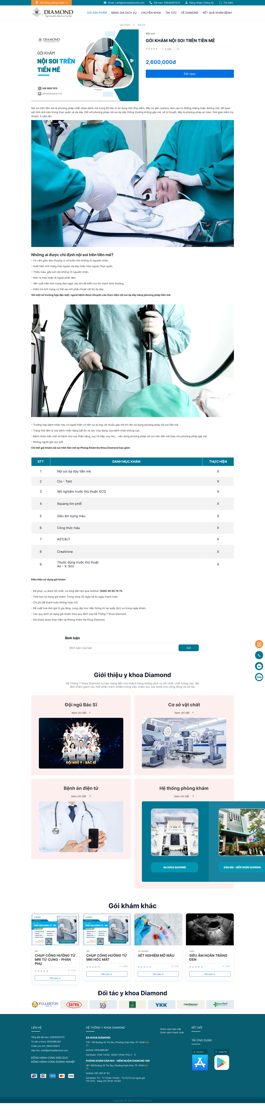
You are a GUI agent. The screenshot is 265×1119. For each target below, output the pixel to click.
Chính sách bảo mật (170, 1029)
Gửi (188, 648)
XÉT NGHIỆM (143, 951)
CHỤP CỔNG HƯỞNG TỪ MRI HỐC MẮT (106, 957)
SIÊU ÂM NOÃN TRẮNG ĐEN (208, 957)
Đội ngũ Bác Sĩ (81, 705)
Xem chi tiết (81, 712)
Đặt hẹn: (167, 2)
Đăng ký (209, 2)
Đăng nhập (196, 2)
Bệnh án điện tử (81, 788)
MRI (36, 951)
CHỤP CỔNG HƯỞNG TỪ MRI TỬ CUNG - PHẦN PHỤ (55, 959)
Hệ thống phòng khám (184, 788)
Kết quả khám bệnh (217, 12)
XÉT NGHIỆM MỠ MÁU (156, 955)
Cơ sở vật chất (184, 705)
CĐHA (191, 951)
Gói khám (125, 24)
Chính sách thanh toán (172, 1032)
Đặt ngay (190, 73)
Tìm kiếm (226, 2)
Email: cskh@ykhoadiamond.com (126, 2)
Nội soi (141, 24)
